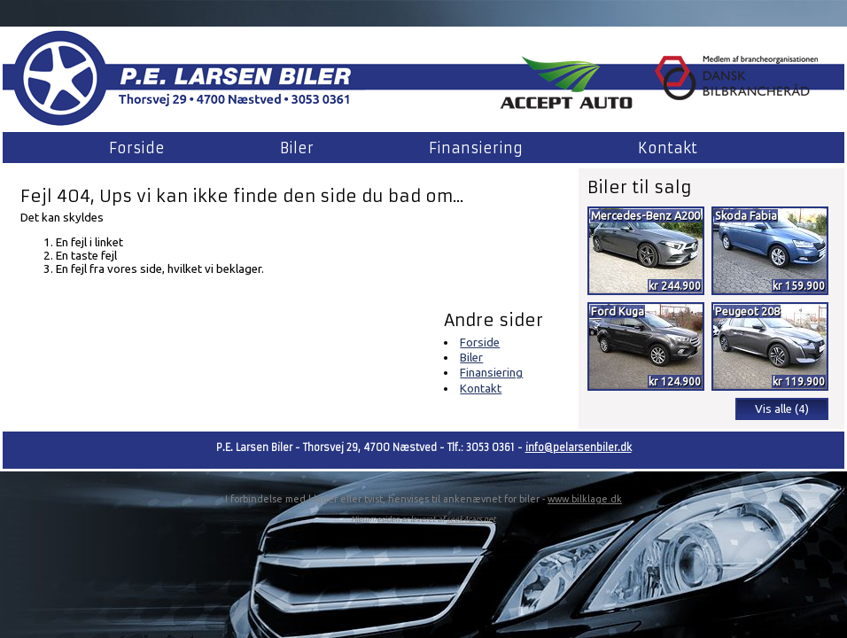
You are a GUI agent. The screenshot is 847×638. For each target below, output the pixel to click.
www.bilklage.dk (585, 499)
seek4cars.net (471, 519)
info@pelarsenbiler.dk (578, 447)
